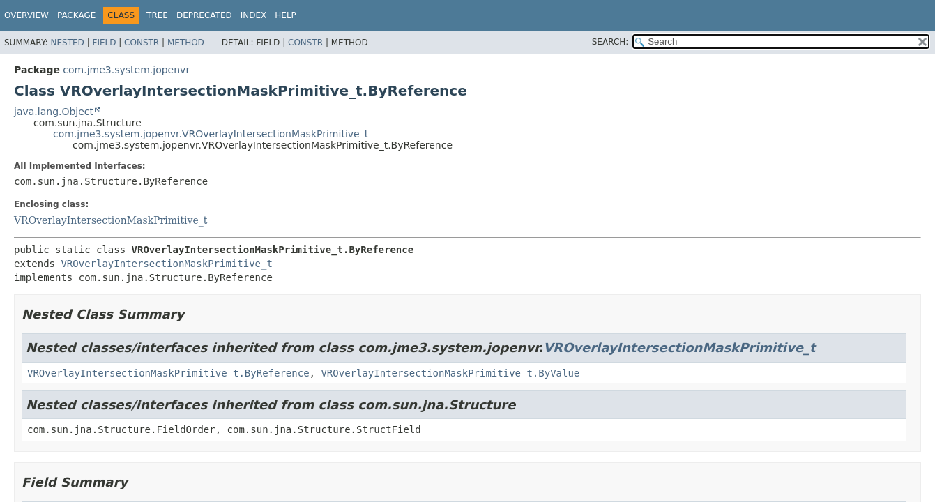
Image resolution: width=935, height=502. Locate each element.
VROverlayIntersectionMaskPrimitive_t (110, 220)
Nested (67, 42)
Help (285, 15)
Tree (157, 15)
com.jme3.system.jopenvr (126, 69)
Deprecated (204, 15)
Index (254, 15)
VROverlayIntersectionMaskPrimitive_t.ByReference (168, 373)
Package (76, 15)
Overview (26, 15)
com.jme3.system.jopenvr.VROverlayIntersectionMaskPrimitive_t (210, 133)
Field (104, 42)
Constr (141, 42)
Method (185, 42)
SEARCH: (610, 42)
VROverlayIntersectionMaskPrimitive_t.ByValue (450, 373)
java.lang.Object (53, 111)
